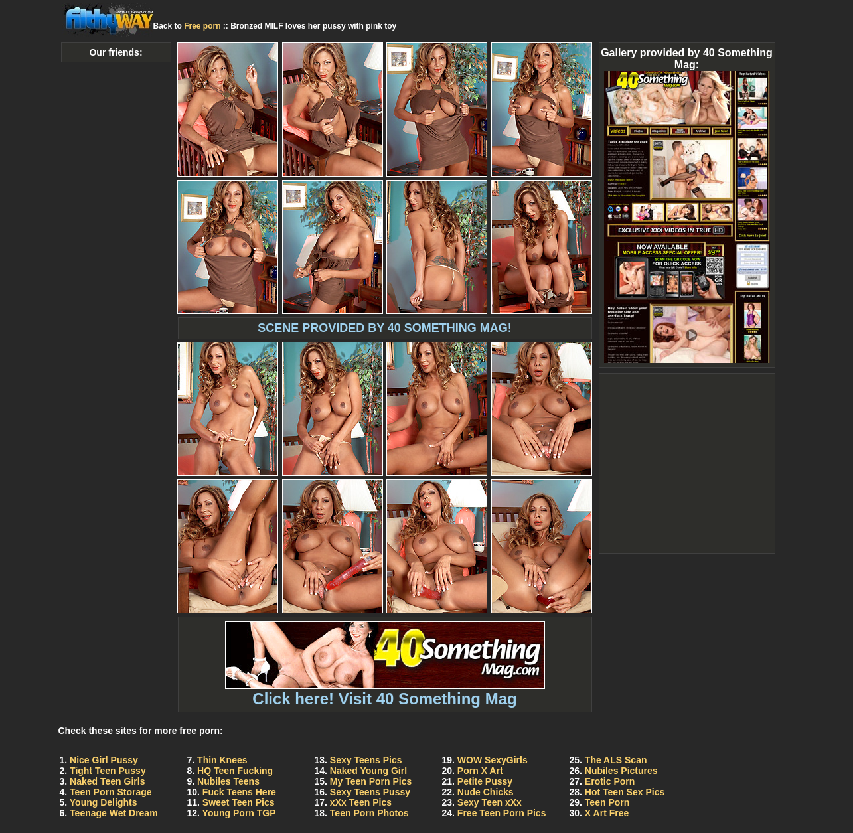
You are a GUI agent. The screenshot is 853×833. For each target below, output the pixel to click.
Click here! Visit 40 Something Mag (385, 691)
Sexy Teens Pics (366, 760)
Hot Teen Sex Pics (624, 792)
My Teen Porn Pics (371, 781)
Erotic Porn (610, 781)
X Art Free (607, 813)
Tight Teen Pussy (108, 770)
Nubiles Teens (228, 781)
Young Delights (103, 802)
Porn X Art (480, 770)
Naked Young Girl (368, 770)
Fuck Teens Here (239, 792)
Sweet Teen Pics (238, 802)
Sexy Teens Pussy (370, 792)
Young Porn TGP (239, 813)
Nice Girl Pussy (104, 760)
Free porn (202, 26)
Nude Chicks (485, 792)
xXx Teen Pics (361, 802)
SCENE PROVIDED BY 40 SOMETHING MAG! (385, 328)
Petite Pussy (484, 781)
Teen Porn (607, 802)
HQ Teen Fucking (235, 770)
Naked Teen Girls (107, 781)
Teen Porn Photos (369, 813)
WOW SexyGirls (492, 760)
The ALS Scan (616, 760)
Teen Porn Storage (110, 792)
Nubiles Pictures (621, 770)
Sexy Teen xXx (489, 802)
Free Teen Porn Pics (501, 813)
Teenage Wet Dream (114, 813)
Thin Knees (222, 760)
